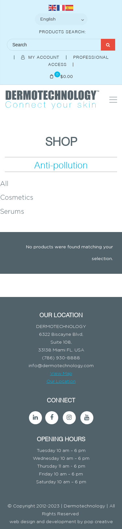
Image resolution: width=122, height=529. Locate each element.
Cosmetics (16, 197)
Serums (12, 212)
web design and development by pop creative (61, 522)
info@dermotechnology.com (61, 366)
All (4, 184)
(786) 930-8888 (61, 358)
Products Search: (62, 31)
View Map (61, 373)
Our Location (61, 381)
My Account (41, 57)
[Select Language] (61, 19)
